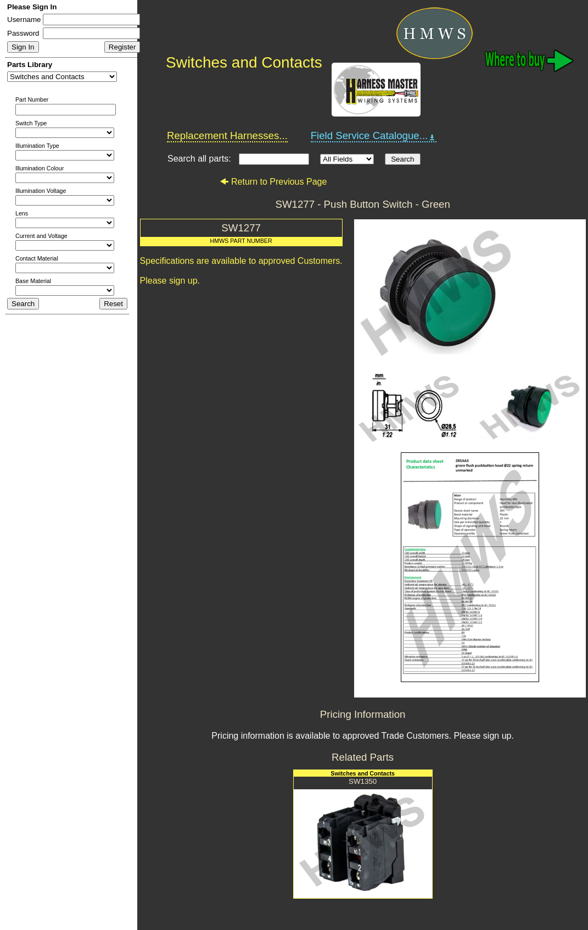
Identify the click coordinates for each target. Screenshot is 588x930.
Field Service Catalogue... (374, 136)
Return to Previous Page (273, 181)
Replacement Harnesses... (227, 135)
